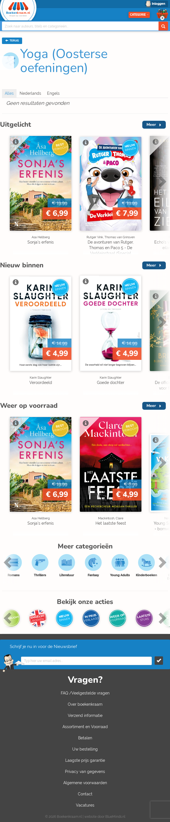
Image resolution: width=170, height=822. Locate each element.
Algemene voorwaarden (85, 783)
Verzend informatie (85, 715)
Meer (151, 124)
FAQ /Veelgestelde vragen (85, 693)
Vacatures (85, 805)
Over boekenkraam (85, 704)
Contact (85, 794)
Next (161, 181)
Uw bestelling (85, 749)
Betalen (85, 738)
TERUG (12, 41)
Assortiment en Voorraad (85, 726)
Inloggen (158, 4)
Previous (8, 562)
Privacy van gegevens (85, 771)
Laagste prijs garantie (85, 760)
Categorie (139, 14)
